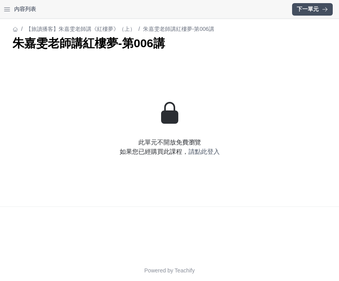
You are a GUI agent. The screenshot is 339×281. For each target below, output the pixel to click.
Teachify (253, 270)
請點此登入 (272, 151)
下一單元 (312, 9)
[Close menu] (127, 9)
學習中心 (48, 9)
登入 (80, 9)
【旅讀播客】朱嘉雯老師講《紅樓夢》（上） (61, 29)
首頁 (16, 9)
